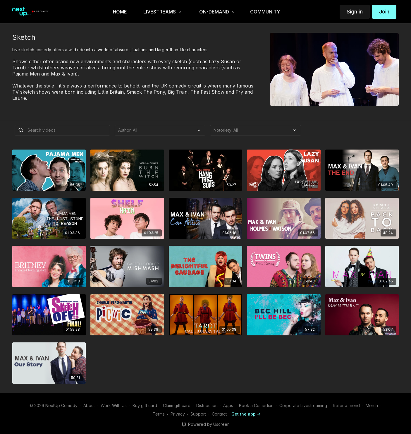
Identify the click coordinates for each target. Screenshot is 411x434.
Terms (159, 413)
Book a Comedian (256, 405)
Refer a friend (346, 405)
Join (384, 11)
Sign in (355, 11)
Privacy (178, 413)
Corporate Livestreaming (303, 405)
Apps (228, 405)
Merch (372, 405)
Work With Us (114, 405)
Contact (219, 413)
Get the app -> (246, 413)
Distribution (207, 405)
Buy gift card (145, 405)
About (89, 405)
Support (198, 413)
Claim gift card (176, 405)
